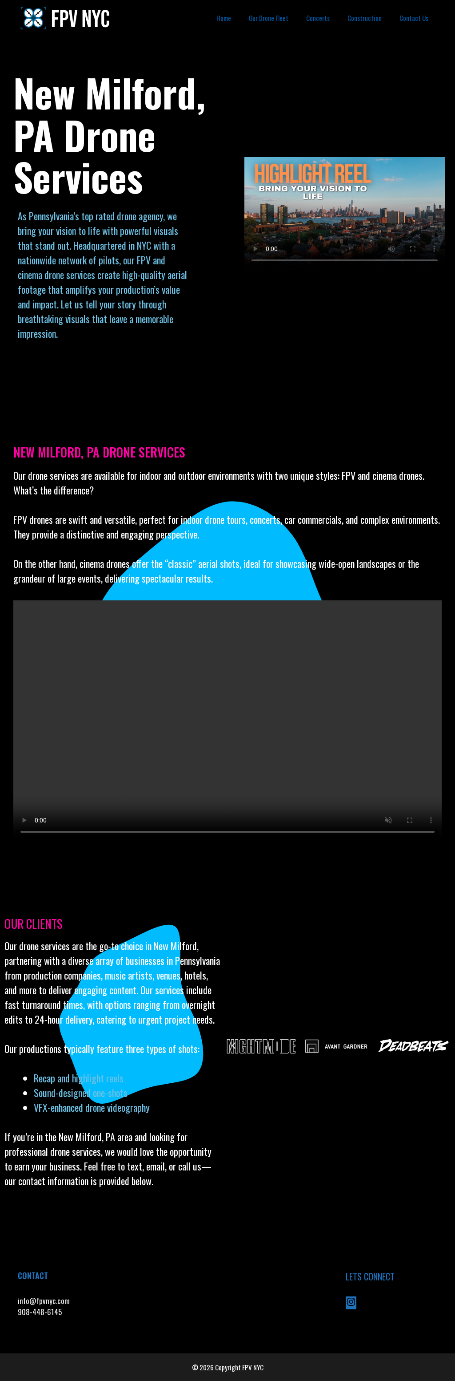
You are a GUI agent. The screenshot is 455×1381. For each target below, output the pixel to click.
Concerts (318, 18)
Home (223, 18)
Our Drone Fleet (268, 18)
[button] (233, 1045)
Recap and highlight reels (79, 1078)
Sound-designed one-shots (81, 1092)
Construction (364, 18)
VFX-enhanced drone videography (93, 1107)
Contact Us (413, 18)
